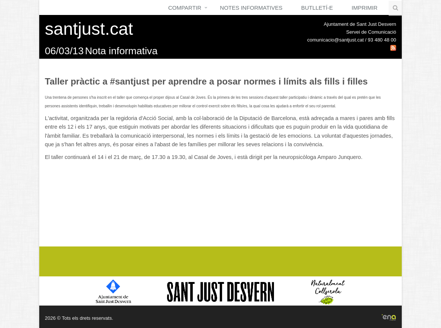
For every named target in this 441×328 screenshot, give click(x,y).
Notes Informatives (251, 7)
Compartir (184, 7)
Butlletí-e (317, 7)
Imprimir (364, 7)
